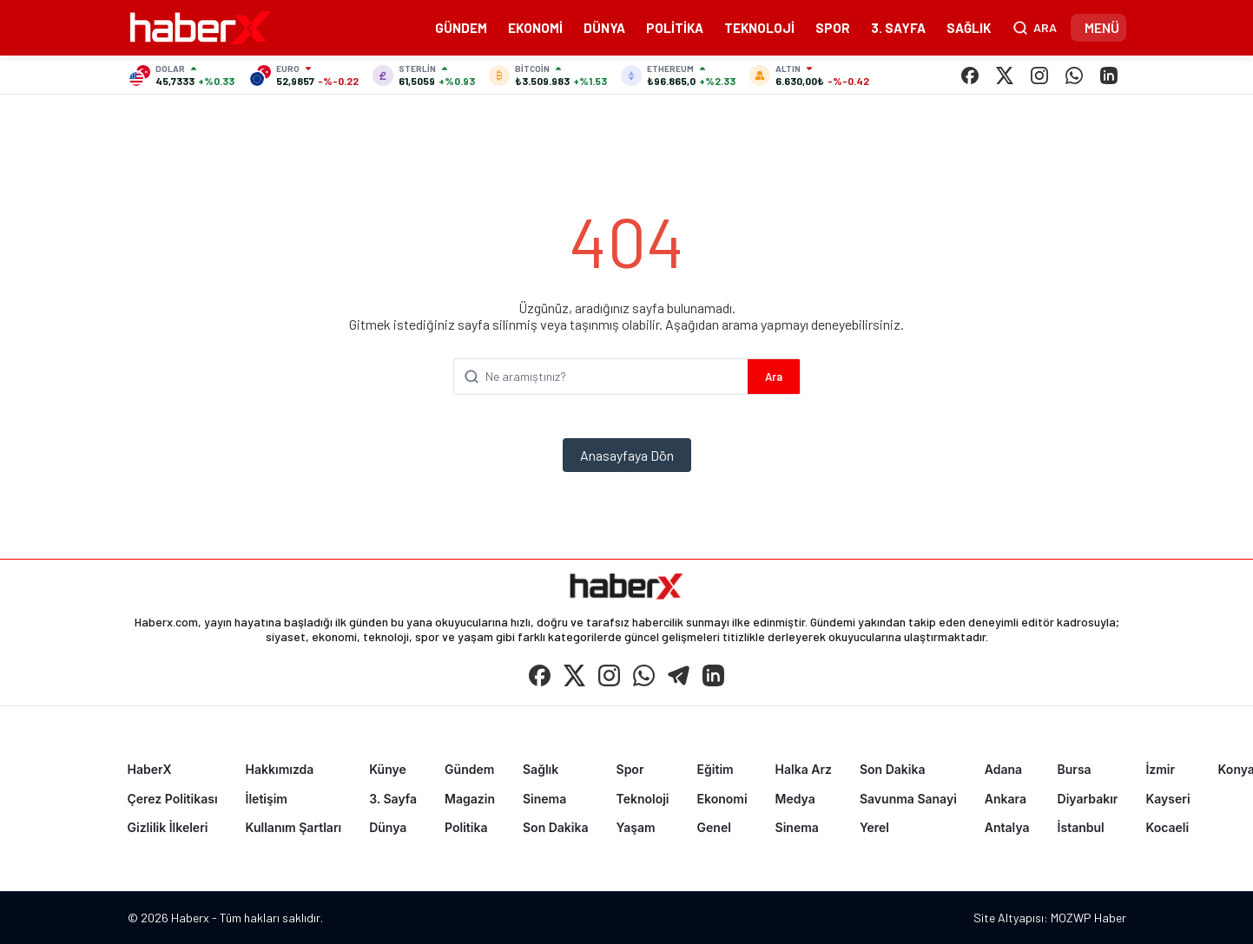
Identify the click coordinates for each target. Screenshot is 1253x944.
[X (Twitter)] (1004, 75)
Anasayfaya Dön (627, 455)
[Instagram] (1039, 75)
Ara (773, 377)
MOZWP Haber (1088, 917)
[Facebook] (970, 75)
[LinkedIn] (1108, 75)
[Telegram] (679, 675)
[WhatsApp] (1074, 75)
